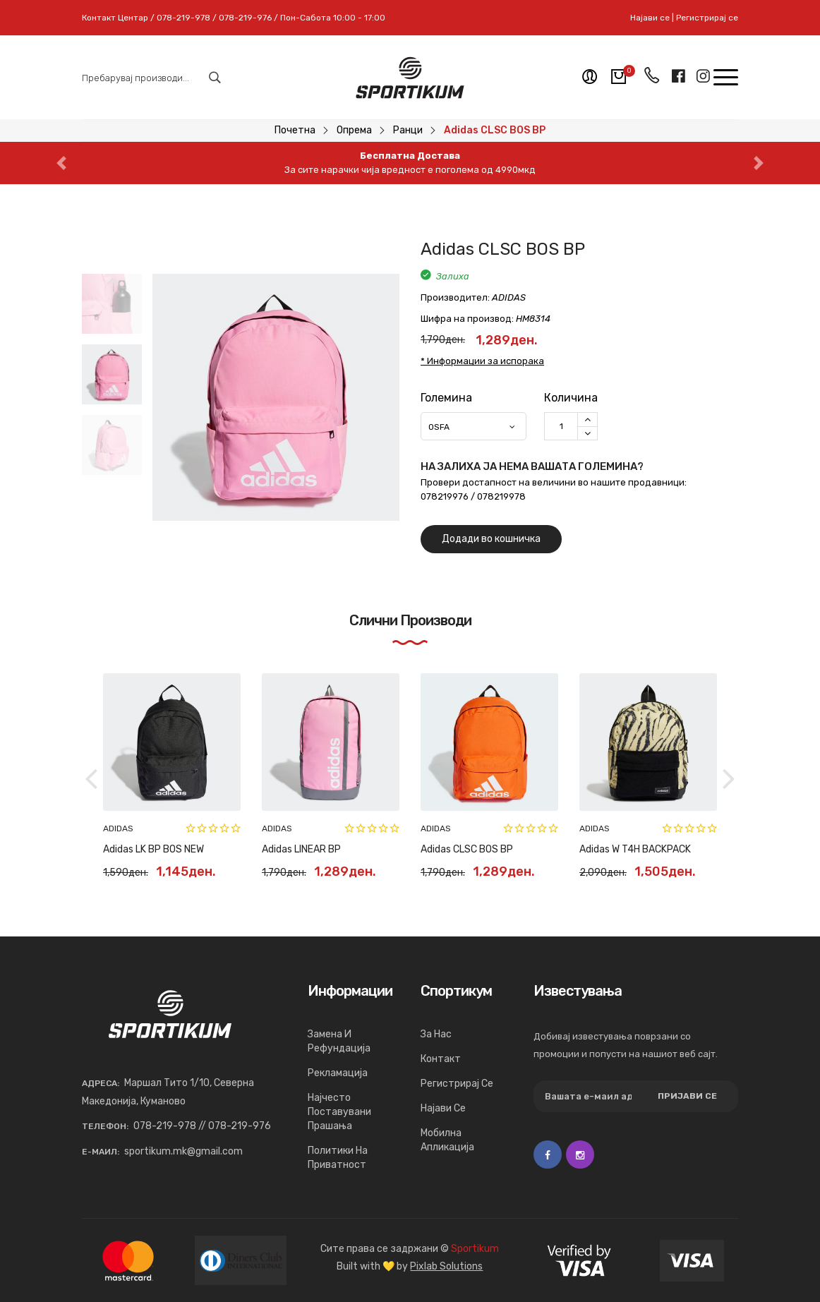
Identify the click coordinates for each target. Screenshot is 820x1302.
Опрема (354, 130)
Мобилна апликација (447, 1140)
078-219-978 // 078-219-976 (202, 1126)
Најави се (650, 18)
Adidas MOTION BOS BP (630, 849)
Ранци (408, 130)
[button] (61, 163)
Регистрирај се (707, 18)
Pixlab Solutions (446, 1266)
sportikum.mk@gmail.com (183, 1151)
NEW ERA (121, 828)
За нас (436, 1034)
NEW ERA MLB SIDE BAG (155, 849)
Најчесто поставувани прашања (339, 1112)
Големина (446, 397)
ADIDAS (594, 828)
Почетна (295, 130)
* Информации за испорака (482, 361)
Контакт (441, 1059)
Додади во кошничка (491, 539)
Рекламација (338, 1073)
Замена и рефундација (339, 1041)
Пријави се (687, 1096)
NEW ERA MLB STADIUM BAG (483, 849)
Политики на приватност (338, 1158)
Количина (571, 397)
